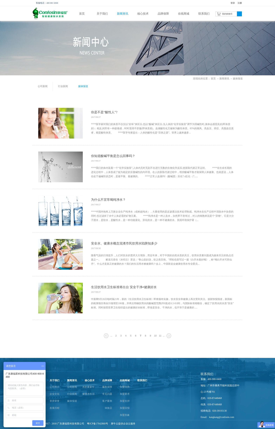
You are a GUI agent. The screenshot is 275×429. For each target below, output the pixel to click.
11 (160, 335)
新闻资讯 (224, 78)
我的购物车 (227, 14)
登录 (233, 3)
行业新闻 (72, 394)
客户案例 (107, 401)
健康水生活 (88, 394)
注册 (240, 3)
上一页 (106, 337)
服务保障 (107, 387)
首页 (82, 13)
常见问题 (107, 394)
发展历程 (54, 408)
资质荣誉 (54, 401)
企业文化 (54, 394)
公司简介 (54, 387)
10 (155, 335)
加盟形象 (125, 415)
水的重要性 (88, 387)
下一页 (169, 337)
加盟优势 (125, 387)
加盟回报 (125, 408)
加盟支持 (125, 401)
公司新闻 (72, 387)
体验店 (108, 408)
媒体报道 (238, 78)
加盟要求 (125, 394)
